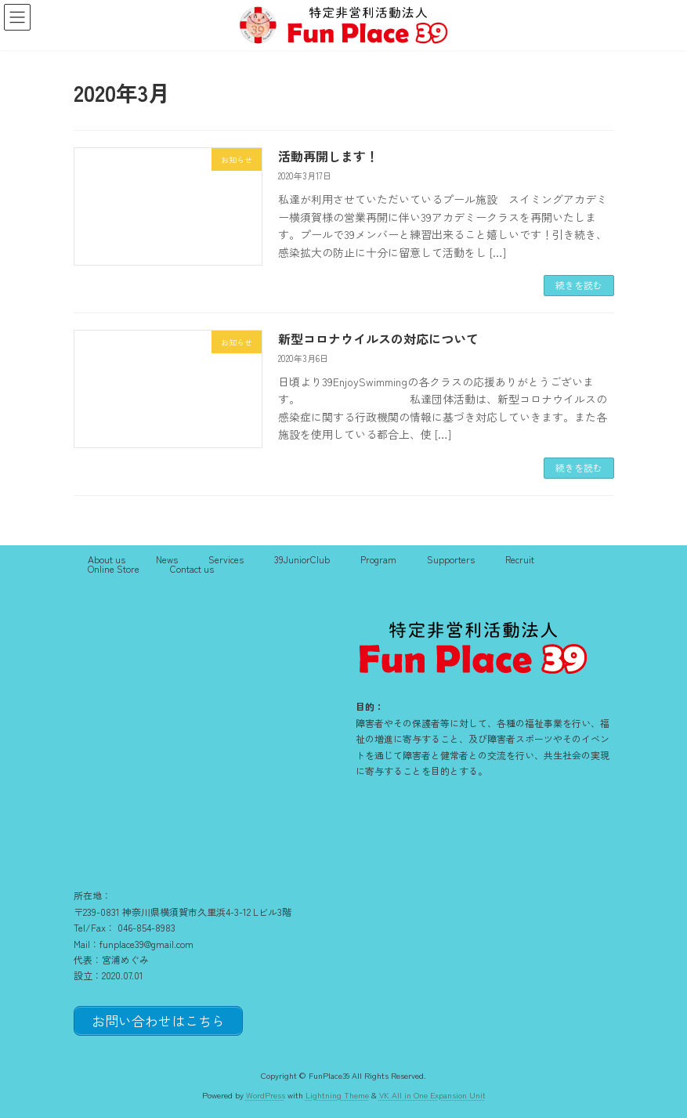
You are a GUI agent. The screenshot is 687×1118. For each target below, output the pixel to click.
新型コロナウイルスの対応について (378, 338)
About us (106, 559)
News (167, 559)
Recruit (519, 559)
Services (226, 559)
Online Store (113, 568)
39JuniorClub (302, 559)
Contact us (192, 568)
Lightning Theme (337, 1094)
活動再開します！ (328, 156)
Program (378, 559)
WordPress (265, 1094)
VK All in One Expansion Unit (432, 1094)
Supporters (451, 559)
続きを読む (578, 284)
